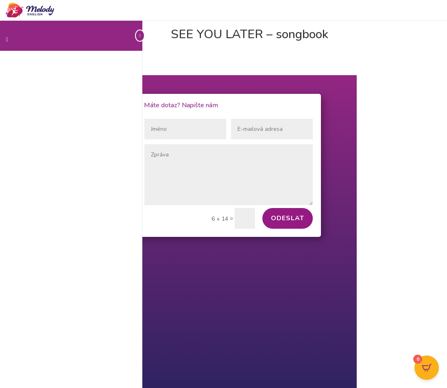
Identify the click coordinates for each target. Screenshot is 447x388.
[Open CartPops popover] (426, 367)
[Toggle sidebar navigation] (139, 35)
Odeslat (287, 218)
